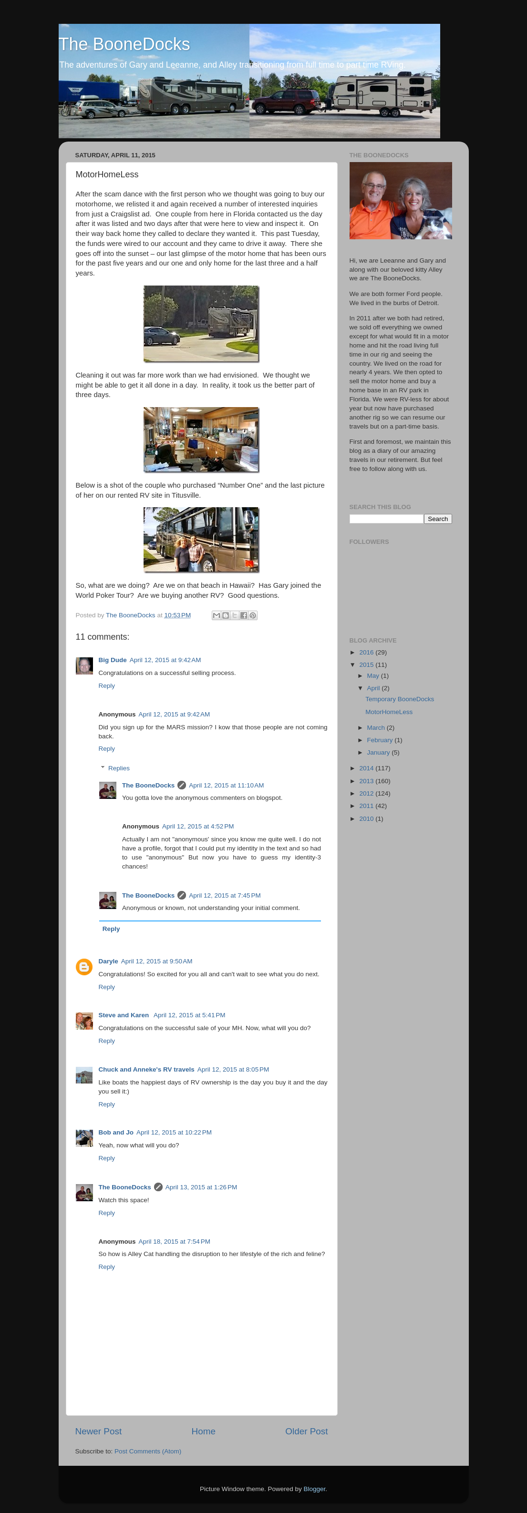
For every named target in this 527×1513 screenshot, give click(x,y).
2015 (367, 664)
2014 (367, 768)
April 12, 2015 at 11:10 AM (226, 785)
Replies (119, 768)
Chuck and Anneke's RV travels (147, 1069)
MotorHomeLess (389, 712)
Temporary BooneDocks (399, 699)
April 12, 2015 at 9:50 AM (157, 961)
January (379, 752)
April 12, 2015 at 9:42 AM (165, 660)
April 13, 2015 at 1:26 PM (201, 1187)
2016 (367, 652)
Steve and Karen (125, 1015)
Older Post (306, 1431)
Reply (107, 685)
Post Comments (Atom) (147, 1451)
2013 (367, 781)
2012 (367, 793)
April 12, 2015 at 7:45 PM (224, 895)
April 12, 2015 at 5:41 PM (189, 1015)
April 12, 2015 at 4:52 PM (198, 826)
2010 (367, 818)
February (381, 740)
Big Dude (113, 660)
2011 (367, 805)
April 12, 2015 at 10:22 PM (174, 1132)
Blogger (315, 1489)
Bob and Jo (116, 1132)
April (374, 688)
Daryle (108, 961)
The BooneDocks (124, 44)
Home (204, 1431)
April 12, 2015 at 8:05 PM (233, 1069)
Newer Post (98, 1431)
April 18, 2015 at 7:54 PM (174, 1241)
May (374, 675)
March (377, 727)
